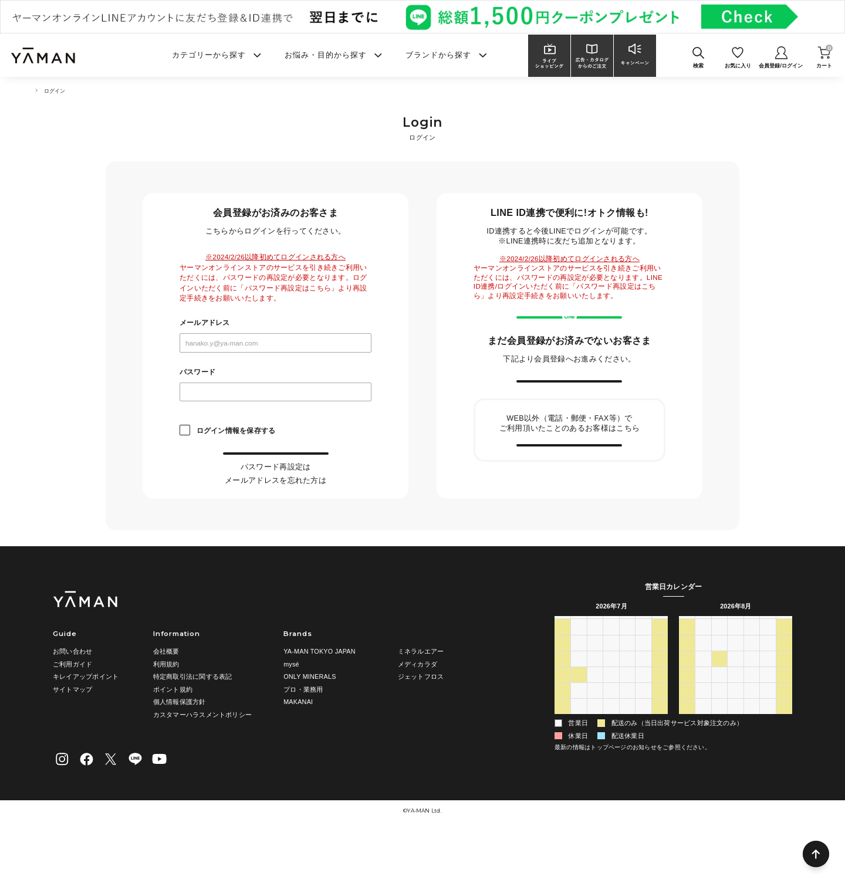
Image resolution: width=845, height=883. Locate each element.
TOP (32, 91)
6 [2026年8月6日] (627, 765)
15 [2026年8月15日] (783, 717)
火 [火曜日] (595, 668)
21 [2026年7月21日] (595, 733)
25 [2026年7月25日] (659, 733)
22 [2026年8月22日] (783, 733)
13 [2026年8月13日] (751, 717)
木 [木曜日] (627, 668)
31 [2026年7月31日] (643, 749)
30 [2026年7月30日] (627, 749)
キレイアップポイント (86, 721)
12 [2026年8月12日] (735, 717)
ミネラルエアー (421, 695)
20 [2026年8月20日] (751, 733)
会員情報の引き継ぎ (569, 503)
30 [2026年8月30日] (686, 765)
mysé (291, 708)
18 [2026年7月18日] (659, 717)
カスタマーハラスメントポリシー (202, 759)
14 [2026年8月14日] (767, 717)
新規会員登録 (569, 416)
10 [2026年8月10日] (703, 717)
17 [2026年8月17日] (703, 733)
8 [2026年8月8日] (659, 765)
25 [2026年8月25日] (719, 749)
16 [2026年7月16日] (627, 717)
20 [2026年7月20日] (578, 733)
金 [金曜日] (643, 668)
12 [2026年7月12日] (562, 717)
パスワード (197, 371)
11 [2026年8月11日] (719, 717)
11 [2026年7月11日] (659, 701)
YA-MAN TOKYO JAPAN (319, 695)
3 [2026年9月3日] (751, 765)
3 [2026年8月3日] (578, 765)
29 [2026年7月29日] (610, 749)
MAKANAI (298, 746)
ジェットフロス (421, 721)
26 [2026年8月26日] (735, 749)
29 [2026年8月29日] (783, 749)
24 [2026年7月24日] (643, 733)
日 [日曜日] (562, 668)
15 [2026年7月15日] (610, 717)
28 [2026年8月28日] (767, 749)
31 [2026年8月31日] (703, 765)
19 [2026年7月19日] (562, 733)
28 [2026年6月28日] (562, 685)
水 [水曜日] (611, 668)
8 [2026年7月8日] (611, 701)
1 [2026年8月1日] (659, 749)
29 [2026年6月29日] (578, 685)
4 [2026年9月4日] (767, 765)
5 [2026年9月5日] (784, 765)
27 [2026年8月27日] (751, 749)
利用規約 (166, 708)
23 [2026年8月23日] (686, 749)
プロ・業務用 (303, 733)
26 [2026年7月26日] (562, 749)
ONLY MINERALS (309, 721)
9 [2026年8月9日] (686, 717)
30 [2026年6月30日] (595, 685)
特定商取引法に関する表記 (192, 721)
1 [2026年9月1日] (719, 765)
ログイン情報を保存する (236, 430)
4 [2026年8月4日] (595, 765)
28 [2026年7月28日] (595, 749)
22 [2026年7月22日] (610, 733)
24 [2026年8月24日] (703, 749)
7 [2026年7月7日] (595, 701)
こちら (311, 490)
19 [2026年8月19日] (735, 733)
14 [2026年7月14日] (595, 717)
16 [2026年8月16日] (686, 733)
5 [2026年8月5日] (611, 765)
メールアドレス (205, 322)
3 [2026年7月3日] (643, 685)
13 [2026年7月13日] (578, 717)
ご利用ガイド (72, 708)
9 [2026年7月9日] (627, 701)
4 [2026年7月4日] (659, 685)
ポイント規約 (172, 733)
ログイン (275, 465)
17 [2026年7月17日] (643, 717)
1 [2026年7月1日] (611, 685)
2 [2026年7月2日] (627, 685)
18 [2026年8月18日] (719, 733)
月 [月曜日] (579, 668)
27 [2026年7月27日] (578, 749)
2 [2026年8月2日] (562, 765)
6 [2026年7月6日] (578, 701)
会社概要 (166, 695)
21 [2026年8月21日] (767, 733)
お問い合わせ (72, 695)
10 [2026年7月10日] (643, 701)
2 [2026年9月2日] (735, 765)
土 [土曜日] (660, 668)
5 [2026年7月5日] (562, 701)
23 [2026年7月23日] (627, 733)
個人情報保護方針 (179, 746)
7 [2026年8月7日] (643, 765)
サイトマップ (72, 733)
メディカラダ (417, 708)
